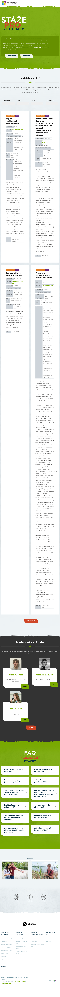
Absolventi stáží (5, 961)
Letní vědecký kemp (21, 942)
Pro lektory (28, 51)
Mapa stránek (17, 985)
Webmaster (8, 987)
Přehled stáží (4, 945)
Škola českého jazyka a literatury (21, 951)
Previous (4, 874)
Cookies (23, 985)
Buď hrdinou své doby (6, 942)
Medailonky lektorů (5, 957)
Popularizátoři (34, 945)
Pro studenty (19, 51)
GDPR (2, 987)
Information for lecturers (7, 967)
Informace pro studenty (6, 948)
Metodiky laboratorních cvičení (21, 956)
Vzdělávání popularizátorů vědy (37, 949)
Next (56, 874)
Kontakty (4, 971)
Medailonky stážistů (6, 951)
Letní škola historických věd (21, 946)
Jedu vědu (48, 945)
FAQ (2, 964)
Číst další (31, 730)
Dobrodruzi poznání (36, 942)
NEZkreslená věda (50, 942)
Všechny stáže (31, 621)
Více (24, 687)
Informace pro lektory (6, 954)
